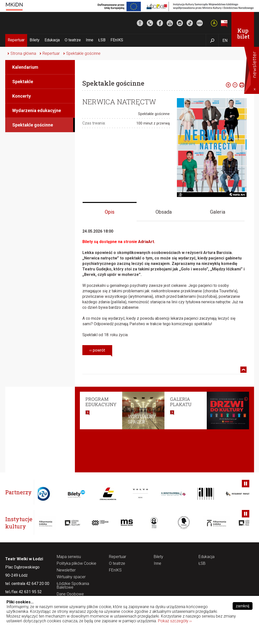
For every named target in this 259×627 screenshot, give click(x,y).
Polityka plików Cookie (76, 564)
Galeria (217, 212)
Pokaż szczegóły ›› (175, 621)
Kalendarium (25, 67)
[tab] (110, 211)
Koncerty (21, 96)
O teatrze (73, 40)
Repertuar (16, 40)
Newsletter (66, 570)
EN (224, 40)
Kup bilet (243, 33)
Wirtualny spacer (71, 577)
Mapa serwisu (69, 557)
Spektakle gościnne (83, 53)
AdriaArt (146, 241)
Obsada (163, 212)
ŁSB (101, 40)
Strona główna (23, 53)
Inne (89, 40)
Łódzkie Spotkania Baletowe (73, 586)
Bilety (35, 40)
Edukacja (52, 40)
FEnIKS (116, 40)
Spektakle (22, 81)
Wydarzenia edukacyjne (36, 110)
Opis (109, 212)
